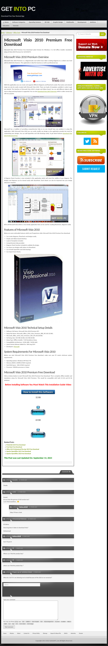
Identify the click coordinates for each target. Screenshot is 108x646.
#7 (4, 560)
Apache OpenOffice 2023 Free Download (18, 453)
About (18, 633)
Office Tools (16, 32)
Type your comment (9, 599)
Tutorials (15, 26)
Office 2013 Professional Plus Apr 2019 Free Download (22, 449)
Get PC (18, 9)
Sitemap (45, 633)
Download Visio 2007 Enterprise (47, 91)
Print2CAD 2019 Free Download (15, 445)
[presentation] (18, 591)
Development (82, 22)
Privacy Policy (36, 633)
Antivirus (93, 22)
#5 (4, 536)
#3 (11, 507)
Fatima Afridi (23, 507)
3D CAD (47, 22)
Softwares (9, 32)
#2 (4, 492)
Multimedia (70, 22)
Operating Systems (35, 22)
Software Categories (18, 22)
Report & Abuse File (56, 633)
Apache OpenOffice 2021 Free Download (18, 451)
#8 (4, 572)
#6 (4, 548)
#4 (4, 519)
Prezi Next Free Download (14, 447)
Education (6, 26)
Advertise (73, 633)
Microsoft (17, 346)
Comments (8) (66, 472)
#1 (4, 480)
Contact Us (26, 633)
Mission (12, 633)
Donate (81, 633)
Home (7, 22)
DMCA (65, 633)
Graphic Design (58, 22)
